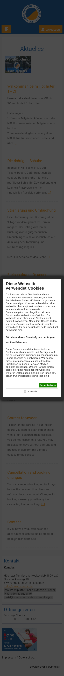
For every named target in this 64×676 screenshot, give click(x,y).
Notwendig (32, 391)
